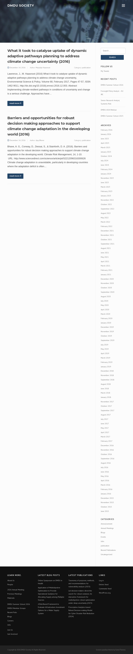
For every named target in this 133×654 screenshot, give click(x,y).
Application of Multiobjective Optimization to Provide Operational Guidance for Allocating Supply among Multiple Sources (51, 593)
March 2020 (105, 314)
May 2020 (105, 305)
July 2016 (104, 467)
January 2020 (106, 323)
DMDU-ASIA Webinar (109, 110)
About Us (10, 580)
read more (15, 103)
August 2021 (106, 248)
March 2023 (105, 187)
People (10, 584)
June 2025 (105, 138)
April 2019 (105, 353)
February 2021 (106, 270)
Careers (10, 621)
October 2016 (106, 454)
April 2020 (105, 309)
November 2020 (107, 283)
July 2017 (104, 419)
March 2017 (105, 436)
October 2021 (106, 239)
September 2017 (107, 410)
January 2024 (106, 174)
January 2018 (106, 397)
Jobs (102, 541)
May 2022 (105, 217)
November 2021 (107, 235)
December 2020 (107, 279)
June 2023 (105, 182)
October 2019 (106, 336)
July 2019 (104, 345)
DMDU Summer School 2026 (112, 85)
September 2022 (107, 209)
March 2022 (105, 222)
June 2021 (105, 252)
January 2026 (106, 134)
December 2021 (107, 231)
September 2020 (107, 292)
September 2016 (107, 458)
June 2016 (105, 472)
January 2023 (106, 196)
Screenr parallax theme (104, 650)
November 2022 (107, 200)
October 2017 (106, 406)
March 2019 (105, 358)
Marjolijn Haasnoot (43, 67)
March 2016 (105, 485)
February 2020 (106, 318)
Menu (123, 5)
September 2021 (107, 244)
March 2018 (105, 393)
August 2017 (106, 415)
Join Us (10, 630)
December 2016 (107, 445)
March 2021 (105, 266)
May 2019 (105, 349)
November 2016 (107, 450)
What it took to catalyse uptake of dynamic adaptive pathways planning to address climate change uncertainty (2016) (47, 56)
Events (103, 537)
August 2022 (106, 213)
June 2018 (105, 388)
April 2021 (105, 261)
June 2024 (105, 165)
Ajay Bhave (40, 140)
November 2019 (107, 331)
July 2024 (104, 160)
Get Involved (12, 634)
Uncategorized (106, 554)
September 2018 (107, 380)
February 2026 (106, 130)
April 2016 (105, 480)
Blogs (103, 532)
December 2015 (107, 498)
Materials (11, 598)
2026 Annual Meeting (15, 590)
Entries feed (103, 584)
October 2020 (106, 287)
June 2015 (105, 511)
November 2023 (107, 178)
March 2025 (105, 147)
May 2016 (105, 476)
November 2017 (107, 401)
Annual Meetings (107, 528)
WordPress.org (105, 593)
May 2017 (105, 428)
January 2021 (106, 274)
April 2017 (105, 432)
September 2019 (107, 340)
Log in (101, 580)
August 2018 (106, 384)
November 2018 (107, 375)
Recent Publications (108, 550)
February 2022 (106, 226)
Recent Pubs (12, 612)
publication (86, 67)
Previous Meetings (14, 594)
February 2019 (106, 362)
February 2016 (106, 489)
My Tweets (105, 71)
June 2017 (105, 423)
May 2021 (105, 257)
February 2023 (106, 191)
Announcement (106, 524)
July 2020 (104, 301)
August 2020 (106, 296)
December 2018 (107, 371)
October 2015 (106, 507)
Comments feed (105, 588)
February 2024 (106, 169)
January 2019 (106, 366)
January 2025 (106, 152)
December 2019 (107, 327)
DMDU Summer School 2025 (112, 116)
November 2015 (107, 502)
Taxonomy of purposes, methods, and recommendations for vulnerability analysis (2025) (81, 583)
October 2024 (106, 156)
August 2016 (106, 463)
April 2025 (105, 143)
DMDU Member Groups (16, 608)
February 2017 (106, 441)
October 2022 (106, 204)
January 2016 (106, 494)
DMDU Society (20, 5)
